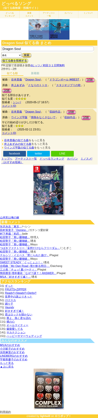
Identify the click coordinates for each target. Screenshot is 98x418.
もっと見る (7, 363)
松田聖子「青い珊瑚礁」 (15, 237)
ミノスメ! (88, 13)
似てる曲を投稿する (14, 60)
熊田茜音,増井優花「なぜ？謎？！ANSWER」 (28, 273)
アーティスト (49, 14)
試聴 (90, 79)
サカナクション (16, 332)
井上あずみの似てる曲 (17, 144)
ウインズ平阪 (19, 117)
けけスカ (10, 300)
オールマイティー (17, 325)
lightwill (45, 416)
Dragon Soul (33, 79)
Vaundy (9, 307)
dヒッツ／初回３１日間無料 (47, 65)
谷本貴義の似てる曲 (16, 140)
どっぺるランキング (52, 158)
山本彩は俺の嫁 (9, 217)
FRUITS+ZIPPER (15, 289)
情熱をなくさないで (43, 117)
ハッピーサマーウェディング (24, 336)
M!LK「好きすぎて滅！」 (15, 276)
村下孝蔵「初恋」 (11, 233)
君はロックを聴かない (18, 314)
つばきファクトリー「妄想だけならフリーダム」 (30, 248)
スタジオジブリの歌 (68, 85)
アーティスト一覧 (26, 158)
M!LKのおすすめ (10, 345)
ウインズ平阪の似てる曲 (19, 147)
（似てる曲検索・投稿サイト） (20, 7)
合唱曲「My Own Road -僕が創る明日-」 (25, 266)
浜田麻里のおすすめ (12, 352)
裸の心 (10, 321)
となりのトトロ (37, 85)
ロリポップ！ (63, 416)
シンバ (17, 102)
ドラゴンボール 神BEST (64, 79)
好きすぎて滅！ (14, 310)
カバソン (68, 13)
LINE (62, 153)
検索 (26, 55)
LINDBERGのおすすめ (14, 355)
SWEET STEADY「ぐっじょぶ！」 (21, 262)
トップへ (6, 158)
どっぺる (10, 14)
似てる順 (12, 73)
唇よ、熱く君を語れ (18, 318)
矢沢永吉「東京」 (11, 226)
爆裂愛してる (14, 328)
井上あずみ (18, 85)
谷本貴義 (16, 79)
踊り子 (9, 303)
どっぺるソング (16, 3)
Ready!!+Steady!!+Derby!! (20, 293)
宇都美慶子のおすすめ (13, 359)
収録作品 (55, 111)
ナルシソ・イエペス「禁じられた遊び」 (24, 255)
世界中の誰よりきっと (18, 296)
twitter (38, 153)
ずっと (9, 285)
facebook (14, 153)
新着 (29, 14)
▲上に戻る (7, 366)
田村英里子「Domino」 (14, 230)
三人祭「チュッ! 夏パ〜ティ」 (18, 269)
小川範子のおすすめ (12, 348)
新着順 (35, 73)
